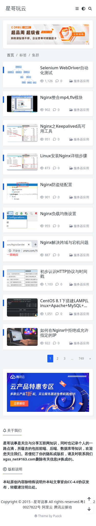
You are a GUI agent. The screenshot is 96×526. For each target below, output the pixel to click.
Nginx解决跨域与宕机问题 (64, 242)
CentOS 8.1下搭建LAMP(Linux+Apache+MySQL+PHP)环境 (64, 305)
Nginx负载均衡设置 (58, 213)
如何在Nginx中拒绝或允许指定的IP (64, 332)
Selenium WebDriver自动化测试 (64, 70)
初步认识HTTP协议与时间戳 (63, 274)
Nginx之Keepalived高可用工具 (63, 128)
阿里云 (47, 507)
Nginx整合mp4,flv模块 (61, 97)
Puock (57, 516)
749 (81, 358)
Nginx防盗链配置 (56, 184)
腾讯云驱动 (63, 507)
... (72, 358)
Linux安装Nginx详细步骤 (63, 156)
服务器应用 (79, 81)
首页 (10, 54)
